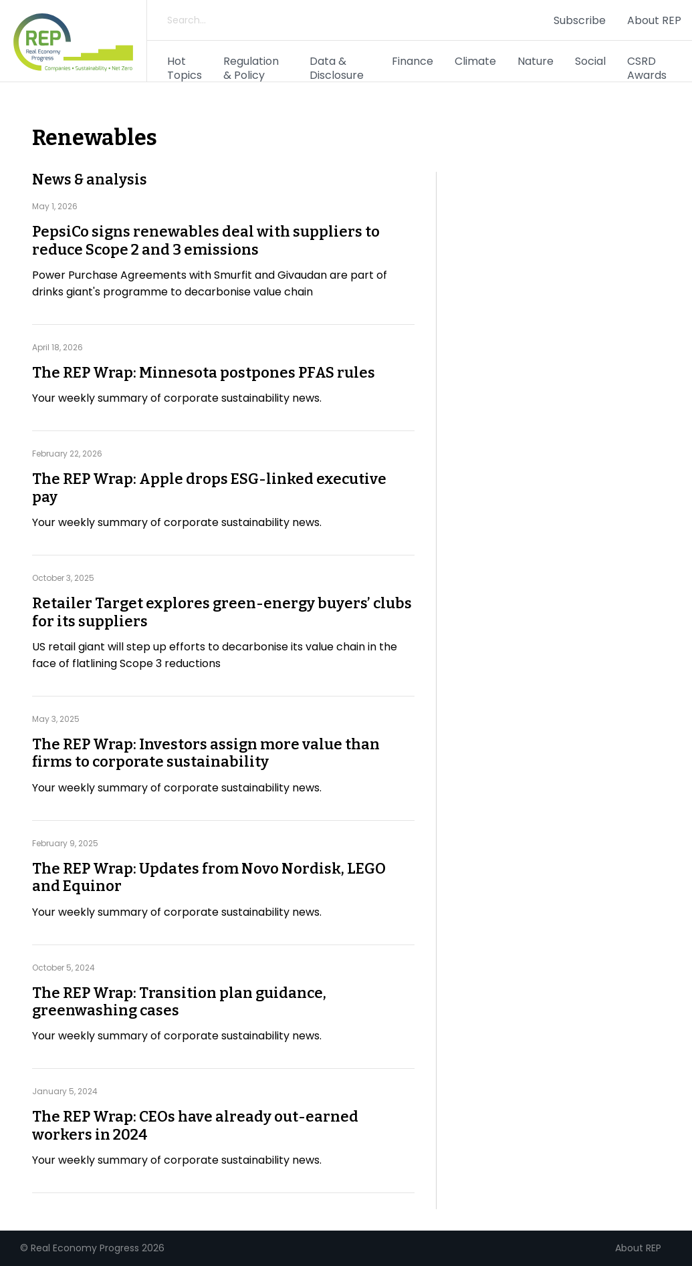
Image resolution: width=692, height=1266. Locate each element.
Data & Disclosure (337, 68)
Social (590, 61)
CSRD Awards (647, 68)
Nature (535, 61)
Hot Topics (184, 68)
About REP (654, 20)
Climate (475, 61)
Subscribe (580, 20)
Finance (412, 61)
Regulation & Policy (251, 68)
